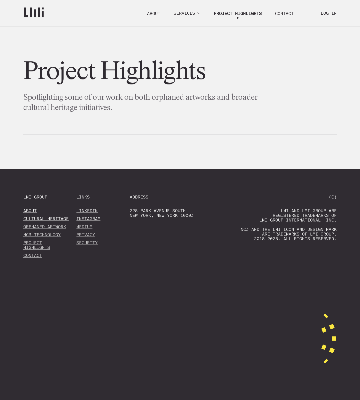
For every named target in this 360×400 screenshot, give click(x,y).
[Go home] (33, 13)
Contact (284, 13)
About (153, 13)
